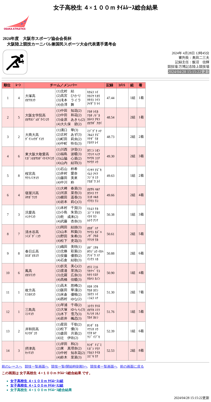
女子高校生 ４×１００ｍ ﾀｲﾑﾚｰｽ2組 (36, 385)
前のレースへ (12, 366)
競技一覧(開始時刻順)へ (69, 366)
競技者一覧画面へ (103, 366)
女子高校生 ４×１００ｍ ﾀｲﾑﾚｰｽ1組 (36, 381)
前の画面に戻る (132, 366)
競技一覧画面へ (37, 366)
